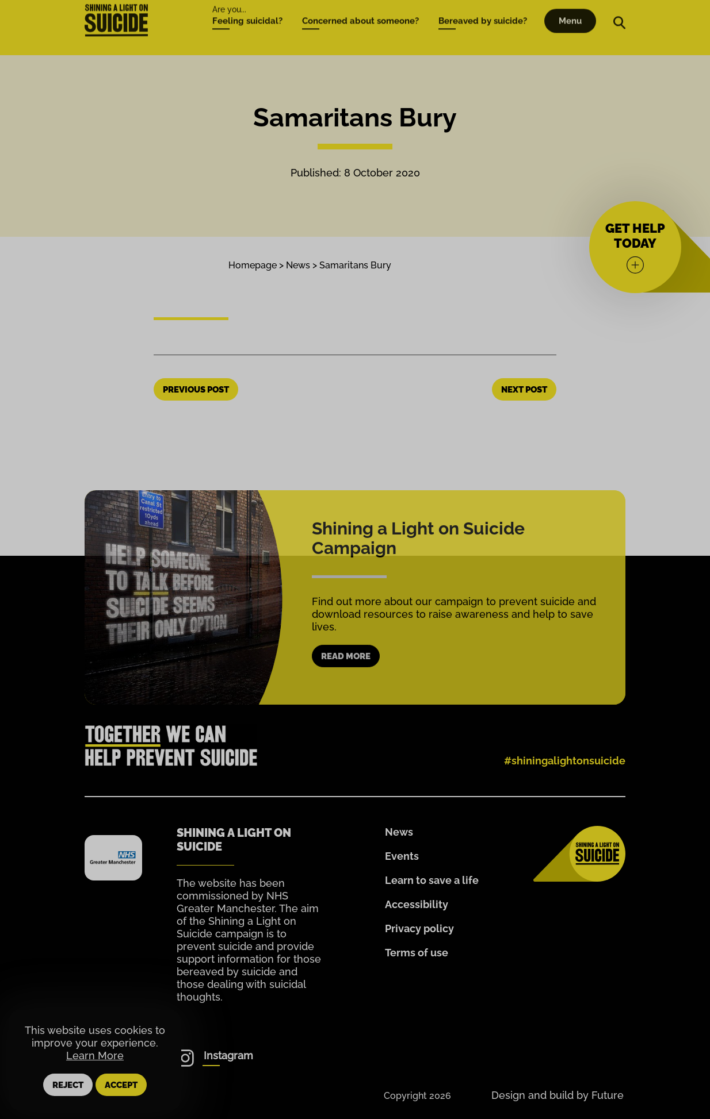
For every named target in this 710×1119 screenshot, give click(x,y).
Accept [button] (121, 1085)
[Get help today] (635, 247)
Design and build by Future (557, 1095)
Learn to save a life (432, 880)
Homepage (252, 265)
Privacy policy (419, 928)
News (298, 265)
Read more (346, 676)
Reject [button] (67, 1085)
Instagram (228, 1055)
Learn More (95, 1055)
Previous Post (196, 389)
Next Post (524, 389)
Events (402, 856)
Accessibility (416, 904)
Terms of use (416, 953)
